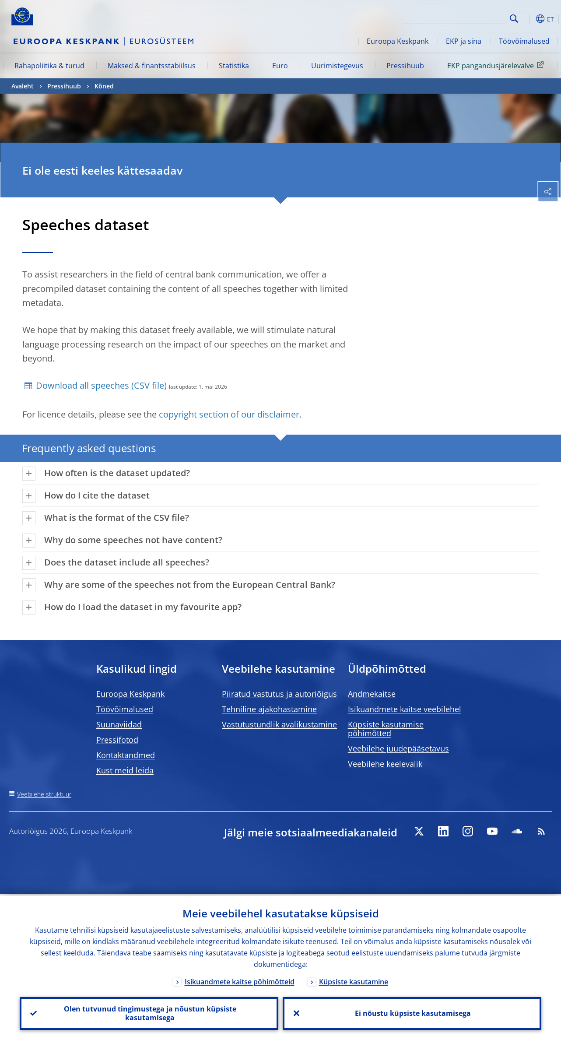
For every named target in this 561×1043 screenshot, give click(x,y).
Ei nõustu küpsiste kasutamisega (412, 1013)
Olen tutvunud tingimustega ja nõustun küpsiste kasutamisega (149, 1013)
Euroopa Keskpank (397, 41)
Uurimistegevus (337, 65)
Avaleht (22, 86)
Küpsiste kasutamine (353, 980)
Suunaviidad (119, 724)
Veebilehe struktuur (44, 794)
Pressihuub (405, 65)
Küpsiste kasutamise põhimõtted (386, 728)
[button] (527, 18)
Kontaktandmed (125, 755)
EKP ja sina (463, 41)
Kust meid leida (125, 770)
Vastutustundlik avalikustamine (279, 724)
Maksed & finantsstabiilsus (152, 65)
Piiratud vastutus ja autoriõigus (279, 693)
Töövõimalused (524, 41)
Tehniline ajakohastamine (269, 709)
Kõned (104, 86)
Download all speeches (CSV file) (101, 385)
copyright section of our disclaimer (229, 414)
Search (514, 18)
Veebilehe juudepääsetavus (398, 748)
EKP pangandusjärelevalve (497, 65)
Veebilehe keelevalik (385, 764)
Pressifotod (117, 739)
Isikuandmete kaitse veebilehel (404, 709)
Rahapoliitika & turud (49, 65)
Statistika (234, 65)
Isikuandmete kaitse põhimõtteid (240, 980)
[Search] (463, 17)
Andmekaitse (372, 693)
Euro (280, 65)
